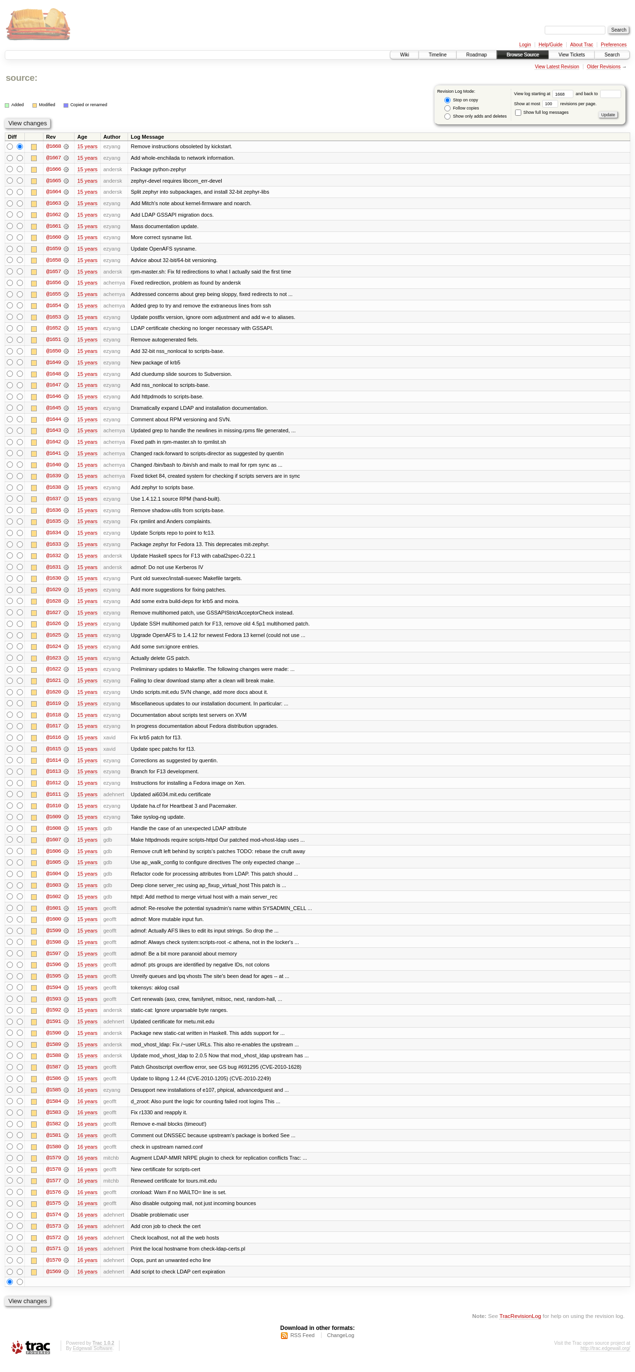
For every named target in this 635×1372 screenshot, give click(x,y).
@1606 (53, 858)
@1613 (53, 777)
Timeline (437, 54)
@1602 (53, 904)
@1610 (53, 812)
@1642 (53, 445)
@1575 (53, 1214)
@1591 (53, 1030)
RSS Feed (303, 1346)
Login (525, 44)
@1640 (53, 468)
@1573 (53, 1236)
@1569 (53, 1282)
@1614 (53, 766)
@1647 (53, 387)
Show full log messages (542, 112)
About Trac (581, 44)
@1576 (53, 1202)
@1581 (53, 1145)
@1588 (53, 1064)
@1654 (53, 307)
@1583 (53, 1122)
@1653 (53, 318)
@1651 (53, 341)
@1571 (53, 1259)
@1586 (53, 1087)
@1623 (53, 663)
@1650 (53, 353)
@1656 (53, 284)
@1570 (53, 1271)
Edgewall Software (92, 1359)
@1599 (53, 938)
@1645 (53, 410)
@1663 (53, 204)
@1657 (53, 272)
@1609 (53, 823)
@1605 (53, 869)
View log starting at (545, 93)
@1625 (53, 640)
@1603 (53, 892)
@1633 (53, 548)
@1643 (53, 433)
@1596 (53, 973)
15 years (87, 146)
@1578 (53, 1179)
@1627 (53, 617)
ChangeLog (340, 1346)
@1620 (53, 697)
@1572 (53, 1248)
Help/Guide (550, 44)
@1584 (53, 1110)
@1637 (53, 502)
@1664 (53, 192)
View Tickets (572, 54)
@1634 (53, 536)
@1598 (53, 950)
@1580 (53, 1156)
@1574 (53, 1225)
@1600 (53, 927)
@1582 (53, 1133)
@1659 (53, 249)
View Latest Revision (557, 66)
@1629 (53, 594)
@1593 (53, 1007)
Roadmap (476, 54)
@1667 (53, 158)
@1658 (53, 261)
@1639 (53, 479)
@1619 (53, 709)
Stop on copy (461, 100)
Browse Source (522, 54)
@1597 (53, 961)
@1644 (53, 422)
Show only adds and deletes (475, 116)
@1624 (53, 651)
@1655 (53, 295)
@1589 (53, 1053)
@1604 (53, 881)
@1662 (53, 215)
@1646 (53, 399)
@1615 (53, 754)
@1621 (53, 686)
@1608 (53, 835)
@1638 (53, 490)
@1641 (53, 456)
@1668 (53, 146)
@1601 (53, 915)
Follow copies (461, 108)
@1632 (53, 559)
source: (21, 78)
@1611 (53, 800)
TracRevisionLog (520, 1327)
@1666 (53, 169)
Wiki (404, 54)
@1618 (53, 720)
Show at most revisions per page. (555, 103)
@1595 (53, 984)
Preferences (614, 44)
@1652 (53, 330)
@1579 (53, 1168)
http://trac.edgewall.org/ (605, 1359)
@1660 (53, 238)
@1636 (53, 513)
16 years (87, 1099)
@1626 (53, 628)
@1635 (53, 525)
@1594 (53, 995)
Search (612, 54)
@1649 (53, 364)
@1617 (53, 731)
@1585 (53, 1099)
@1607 (53, 846)
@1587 (53, 1076)
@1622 (53, 674)
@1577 (53, 1191)
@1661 (53, 226)
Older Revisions (604, 66)
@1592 (53, 1018)
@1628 (53, 605)
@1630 (53, 582)
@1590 (53, 1041)
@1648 (53, 376)
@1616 (53, 743)
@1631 (53, 571)
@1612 (53, 789)
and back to (598, 93)
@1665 (53, 181)
